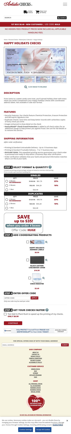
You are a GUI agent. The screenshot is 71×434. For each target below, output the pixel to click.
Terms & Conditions (35, 358)
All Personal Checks (35, 383)
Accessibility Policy (35, 362)
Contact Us (35, 354)
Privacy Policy (35, 356)
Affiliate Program (35, 375)
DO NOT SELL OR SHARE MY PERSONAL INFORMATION (35, 415)
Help (35, 371)
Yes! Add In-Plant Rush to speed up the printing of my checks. (33, 315)
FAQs (35, 377)
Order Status (35, 369)
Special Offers (35, 391)
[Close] (67, 420)
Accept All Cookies (43, 429)
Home (5, 39)
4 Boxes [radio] (12, 181)
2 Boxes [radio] (12, 185)
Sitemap (35, 373)
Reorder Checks (35, 387)
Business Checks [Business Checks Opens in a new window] (35, 389)
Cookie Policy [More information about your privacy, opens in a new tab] (58, 425)
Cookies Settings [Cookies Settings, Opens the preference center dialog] (25, 429)
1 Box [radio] (11, 189)
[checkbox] (35, 242)
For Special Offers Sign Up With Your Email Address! (35, 341)
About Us (35, 352)
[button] (46, 242)
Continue (13, 323)
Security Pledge (35, 360)
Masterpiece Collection (25, 39)
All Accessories (35, 385)
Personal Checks (13, 39)
